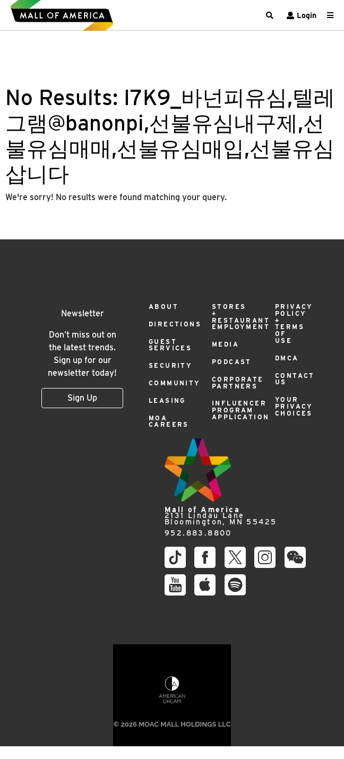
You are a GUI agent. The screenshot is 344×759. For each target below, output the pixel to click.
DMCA (287, 358)
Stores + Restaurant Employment (241, 317)
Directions (175, 324)
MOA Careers (169, 421)
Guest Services (170, 345)
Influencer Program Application (240, 410)
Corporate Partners (238, 382)
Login (300, 15)
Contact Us (295, 379)
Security (170, 365)
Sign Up (82, 398)
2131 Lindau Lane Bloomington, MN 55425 (221, 516)
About (163, 306)
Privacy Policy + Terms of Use (294, 323)
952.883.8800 (198, 533)
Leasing (167, 400)
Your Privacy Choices (294, 406)
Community (175, 383)
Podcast (232, 362)
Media (225, 344)
